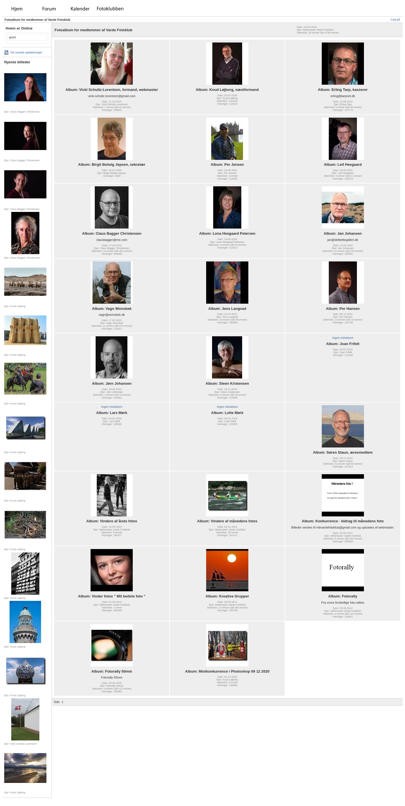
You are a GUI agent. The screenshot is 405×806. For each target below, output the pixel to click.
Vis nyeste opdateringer (26, 52)
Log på (395, 19)
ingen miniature (342, 337)
